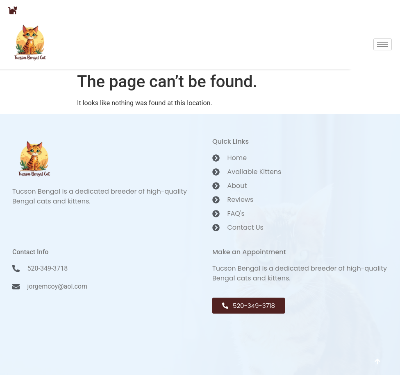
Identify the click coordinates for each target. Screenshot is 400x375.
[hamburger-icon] (382, 44)
